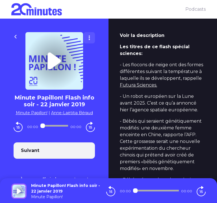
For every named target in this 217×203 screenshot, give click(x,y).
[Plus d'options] (89, 37)
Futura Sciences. (138, 85)
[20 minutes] (98, 9)
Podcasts (195, 9)
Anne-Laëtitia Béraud (72, 112)
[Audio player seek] (54, 125)
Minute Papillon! (31, 112)
